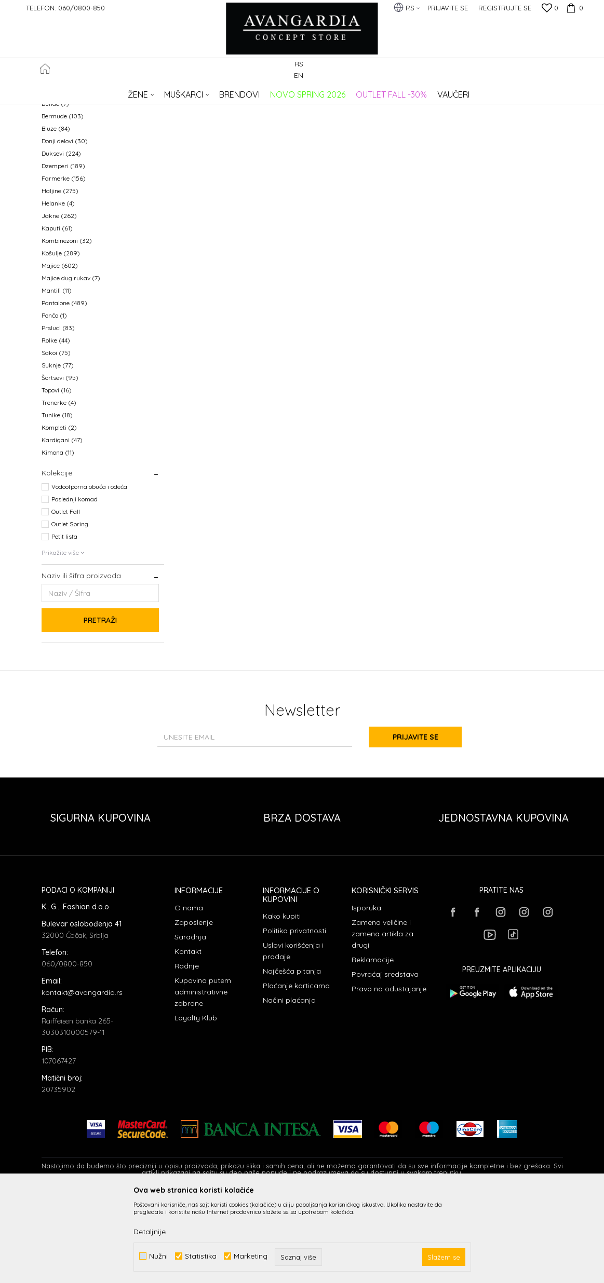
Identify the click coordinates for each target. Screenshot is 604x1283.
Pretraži (100, 704)
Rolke (56, 425)
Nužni (158, 1256)
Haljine (60, 275)
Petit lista (64, 621)
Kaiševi (57, 163)
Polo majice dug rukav (78, 176)
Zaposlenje (194, 1007)
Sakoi (56, 437)
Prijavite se (416, 821)
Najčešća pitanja (292, 1055)
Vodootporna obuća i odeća (89, 571)
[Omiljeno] (550, 9)
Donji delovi (65, 225)
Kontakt (188, 1036)
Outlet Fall (65, 596)
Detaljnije (149, 1231)
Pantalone (64, 387)
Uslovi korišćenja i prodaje (293, 1035)
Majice (60, 350)
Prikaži (454, 108)
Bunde (55, 188)
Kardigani (62, 524)
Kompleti (59, 512)
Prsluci (58, 412)
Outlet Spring (69, 608)
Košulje (61, 338)
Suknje (58, 450)
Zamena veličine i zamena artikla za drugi (382, 1018)
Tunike (57, 499)
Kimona (58, 537)
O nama (189, 992)
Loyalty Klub (196, 1102)
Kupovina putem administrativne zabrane (203, 1076)
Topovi (57, 475)
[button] (557, 71)
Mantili (57, 375)
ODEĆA (182, 91)
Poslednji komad (74, 584)
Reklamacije (373, 1044)
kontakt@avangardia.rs (82, 1077)
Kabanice (60, 151)
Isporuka (366, 992)
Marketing (250, 1256)
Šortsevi (60, 462)
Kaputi (57, 313)
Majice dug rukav (71, 362)
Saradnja (190, 1021)
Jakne (59, 300)
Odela (55, 138)
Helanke (58, 288)
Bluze (56, 213)
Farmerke (64, 263)
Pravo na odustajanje (389, 1073)
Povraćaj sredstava (385, 1058)
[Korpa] (573, 8)
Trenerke (59, 487)
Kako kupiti (282, 1000)
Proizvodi (151, 91)
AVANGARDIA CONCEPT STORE (86, 91)
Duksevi (61, 238)
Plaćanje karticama (296, 1070)
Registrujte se (504, 8)
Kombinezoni (67, 325)
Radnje (187, 1050)
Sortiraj (361, 108)
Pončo (54, 400)
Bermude (63, 200)
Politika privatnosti (294, 1015)
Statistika (201, 1256)
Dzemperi (63, 250)
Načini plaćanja (289, 1084)
